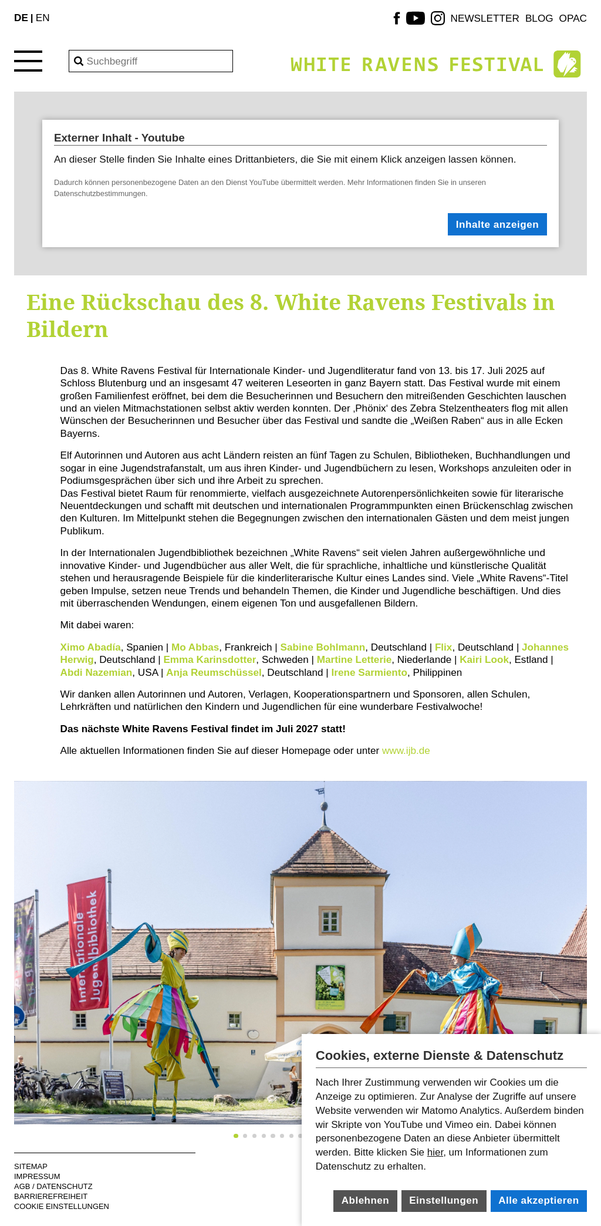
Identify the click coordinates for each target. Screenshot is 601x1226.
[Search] (150, 61)
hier (435, 1152)
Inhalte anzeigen (497, 224)
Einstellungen (443, 1200)
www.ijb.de (404, 750)
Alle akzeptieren (538, 1200)
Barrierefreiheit (50, 1196)
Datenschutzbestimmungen (100, 193)
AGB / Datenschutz (53, 1186)
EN (43, 17)
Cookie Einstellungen (61, 1206)
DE (21, 17)
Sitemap (31, 1166)
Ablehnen (365, 1200)
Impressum (37, 1176)
